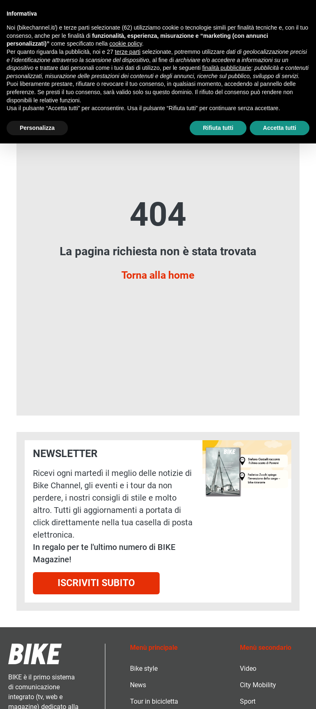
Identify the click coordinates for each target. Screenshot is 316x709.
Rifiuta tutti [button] (218, 128)
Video (248, 668)
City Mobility (258, 685)
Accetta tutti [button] (279, 128)
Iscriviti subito (96, 583)
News (138, 685)
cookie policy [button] (125, 43)
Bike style (144, 668)
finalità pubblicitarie (226, 68)
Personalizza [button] (37, 128)
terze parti (127, 51)
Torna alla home (158, 275)
